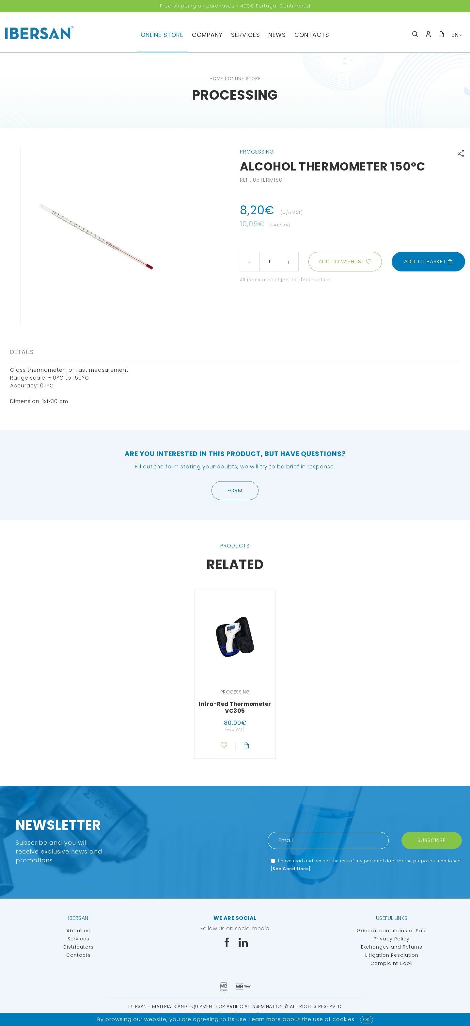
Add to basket (428, 261)
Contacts (311, 35)
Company (207, 35)
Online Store (162, 35)
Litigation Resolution (391, 955)
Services (245, 35)
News (277, 35)
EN (455, 35)
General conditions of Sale (392, 930)
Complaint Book (391, 963)
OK (366, 1019)
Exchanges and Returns (391, 947)
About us (78, 930)
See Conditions (291, 868)
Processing (235, 95)
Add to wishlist (342, 261)
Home (216, 78)
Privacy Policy (392, 939)
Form (235, 490)
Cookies (343, 1019)
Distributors (78, 947)
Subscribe (431, 840)
